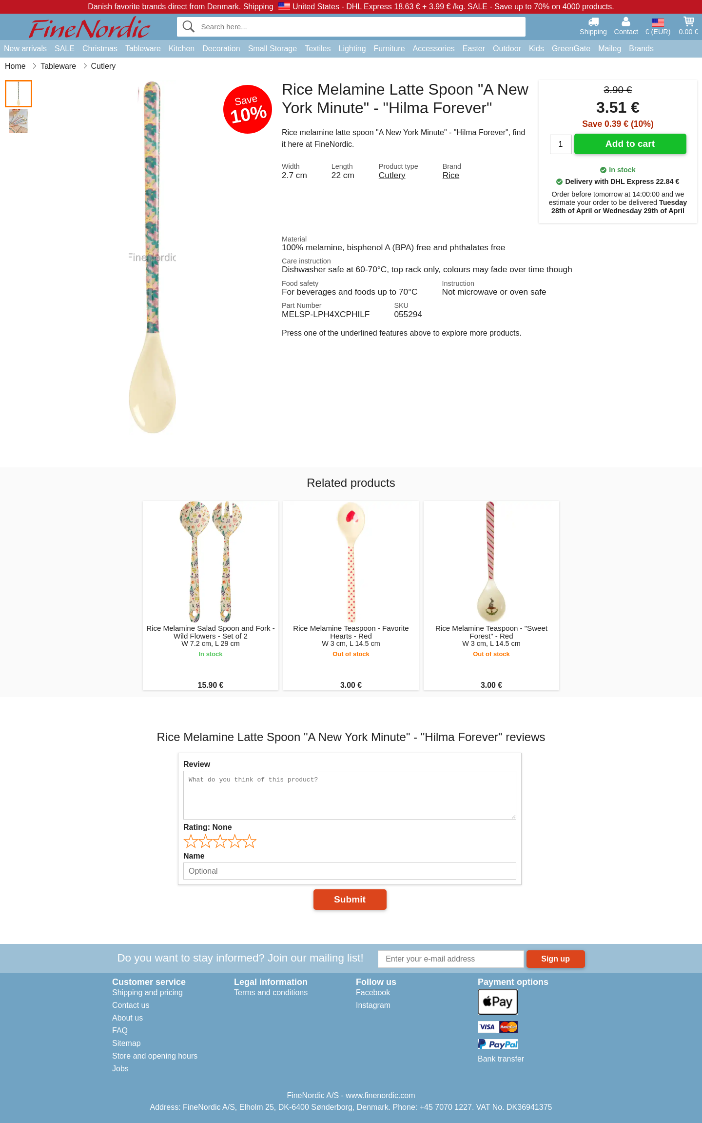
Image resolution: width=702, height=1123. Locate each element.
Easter (474, 48)
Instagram (373, 1005)
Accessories (434, 48)
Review (196, 764)
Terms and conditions (271, 992)
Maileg (609, 48)
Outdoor (507, 48)
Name (194, 856)
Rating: (207, 827)
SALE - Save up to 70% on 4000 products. (541, 6)
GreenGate (571, 48)
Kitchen (182, 48)
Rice (451, 175)
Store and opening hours (154, 1056)
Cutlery (392, 175)
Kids (536, 48)
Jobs (120, 1068)
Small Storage (272, 48)
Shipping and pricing (147, 992)
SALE (65, 48)
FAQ (120, 1030)
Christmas (99, 48)
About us (127, 1018)
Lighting (352, 48)
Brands (641, 48)
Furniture (389, 48)
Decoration (221, 48)
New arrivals (25, 48)
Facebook (373, 992)
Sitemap (126, 1043)
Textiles (318, 48)
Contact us (130, 1005)
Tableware (143, 48)
